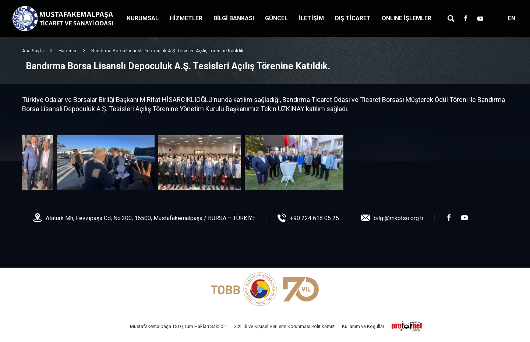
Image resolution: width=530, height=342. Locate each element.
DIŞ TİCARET (353, 18)
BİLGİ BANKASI (233, 18)
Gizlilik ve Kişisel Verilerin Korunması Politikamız (284, 326)
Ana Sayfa (33, 50)
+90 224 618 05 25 (314, 218)
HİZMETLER (186, 18)
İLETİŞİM (311, 18)
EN (511, 18)
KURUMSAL (143, 18)
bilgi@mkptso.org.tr (399, 218)
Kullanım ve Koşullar (363, 326)
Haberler (68, 50)
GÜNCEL (276, 18)
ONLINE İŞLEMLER (406, 18)
